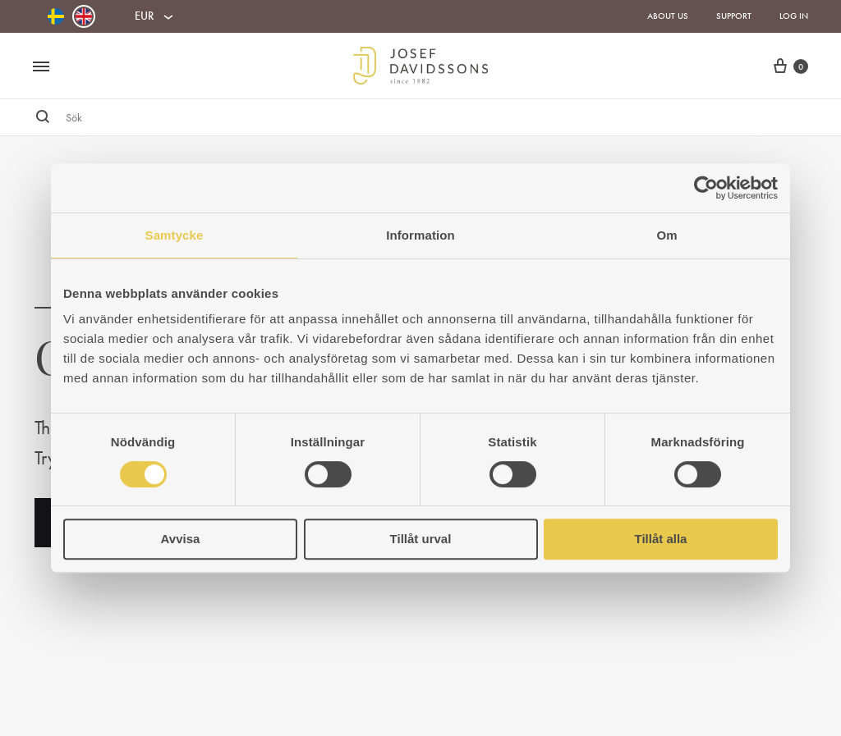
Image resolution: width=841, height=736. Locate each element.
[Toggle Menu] (41, 67)
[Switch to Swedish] (55, 17)
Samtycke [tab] (174, 235)
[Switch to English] (83, 16)
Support (733, 15)
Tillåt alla (661, 539)
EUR (144, 15)
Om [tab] (666, 235)
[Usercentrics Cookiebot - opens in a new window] (706, 188)
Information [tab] (420, 235)
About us (667, 15)
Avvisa (180, 539)
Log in (793, 15)
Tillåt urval (421, 539)
